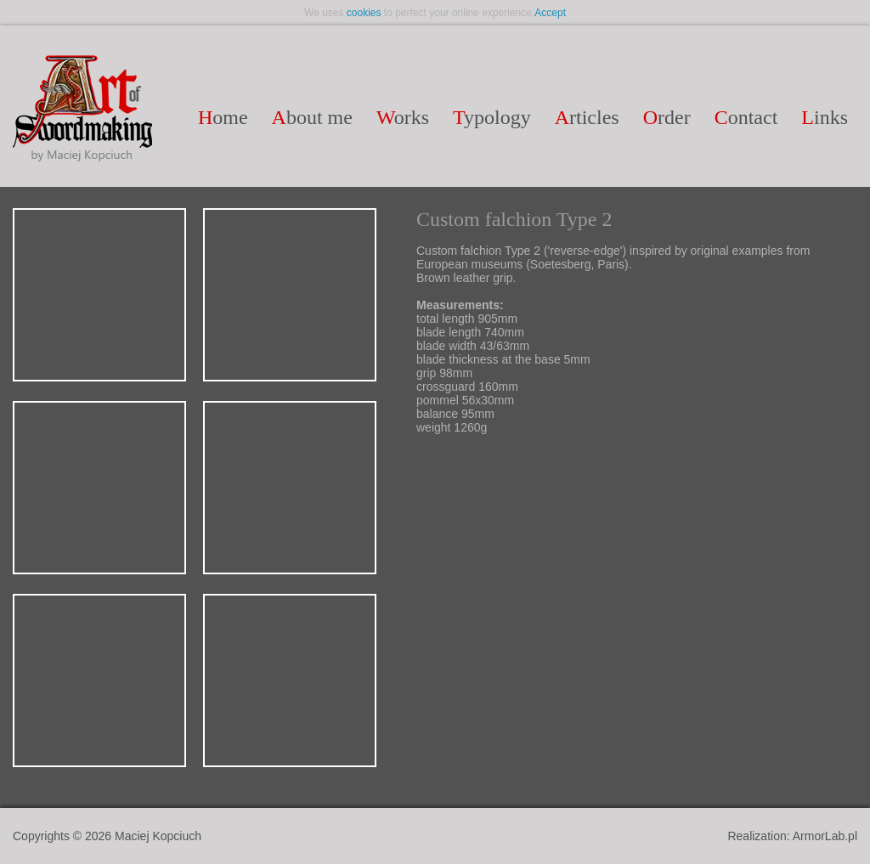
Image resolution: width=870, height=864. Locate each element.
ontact (746, 117)
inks (824, 117)
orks (402, 117)
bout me (312, 117)
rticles (587, 117)
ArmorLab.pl (825, 836)
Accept (550, 13)
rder (667, 117)
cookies (364, 13)
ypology (492, 117)
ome (223, 117)
